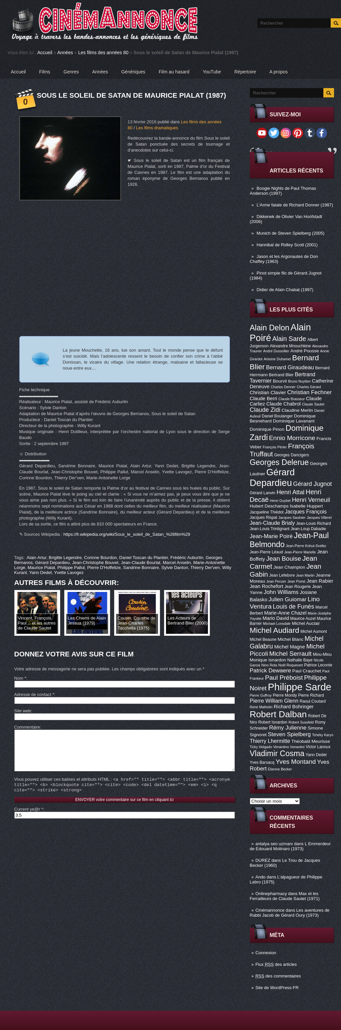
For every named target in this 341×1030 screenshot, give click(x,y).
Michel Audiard (274, 630)
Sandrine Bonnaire (141, 567)
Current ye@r (28, 819)
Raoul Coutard (313, 701)
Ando (260, 876)
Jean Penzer (276, 581)
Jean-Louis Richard (313, 523)
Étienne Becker (280, 769)
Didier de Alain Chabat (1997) (284, 289)
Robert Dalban (278, 714)
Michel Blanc (290, 639)
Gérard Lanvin (262, 493)
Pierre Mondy (285, 695)
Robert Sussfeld (301, 722)
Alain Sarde (289, 338)
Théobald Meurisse (310, 741)
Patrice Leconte (318, 665)
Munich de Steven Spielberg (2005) (290, 233)
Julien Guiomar (287, 599)
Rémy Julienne (287, 728)
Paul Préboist (284, 677)
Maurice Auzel (302, 618)
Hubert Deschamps (269, 506)
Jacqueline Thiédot (267, 512)
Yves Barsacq (262, 762)
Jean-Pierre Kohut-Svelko (306, 546)
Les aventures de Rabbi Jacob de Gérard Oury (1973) (290, 913)
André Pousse (304, 350)
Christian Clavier (268, 392)
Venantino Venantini (288, 747)
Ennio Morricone (292, 437)
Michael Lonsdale (277, 624)
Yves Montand (295, 761)
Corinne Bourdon (100, 557)
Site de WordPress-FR (277, 987)
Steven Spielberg (289, 734)
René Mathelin (261, 707)
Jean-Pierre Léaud (266, 552)
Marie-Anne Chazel (285, 613)
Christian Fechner (309, 392)
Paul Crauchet (306, 670)
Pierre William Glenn (274, 701)
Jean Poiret (296, 581)
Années (65, 52)
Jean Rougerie (297, 586)
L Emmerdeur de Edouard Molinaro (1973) (290, 846)
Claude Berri (263, 398)
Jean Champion (289, 567)
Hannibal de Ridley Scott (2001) (287, 244)
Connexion (266, 952)
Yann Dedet (316, 754)
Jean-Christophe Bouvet (95, 562)
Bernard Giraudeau (290, 367)
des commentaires (278, 975)
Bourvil (280, 381)
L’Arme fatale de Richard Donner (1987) (294, 204)
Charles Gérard (309, 387)
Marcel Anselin (177, 562)
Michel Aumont (313, 631)
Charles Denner (283, 387)
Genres (71, 71)
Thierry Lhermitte (270, 741)
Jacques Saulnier (292, 517)
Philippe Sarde (299, 686)
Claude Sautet (313, 404)
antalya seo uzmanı (274, 843)
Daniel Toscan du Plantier (143, 557)
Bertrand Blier (281, 375)
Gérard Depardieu (272, 477)
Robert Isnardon (272, 722)
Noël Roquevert (290, 665)
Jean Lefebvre (282, 575)
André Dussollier (276, 351)
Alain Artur (36, 557)
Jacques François (306, 512)
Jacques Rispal (263, 517)
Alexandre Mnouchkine (290, 346)
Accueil (44, 52)
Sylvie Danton (174, 567)
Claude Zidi (265, 409)
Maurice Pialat (41, 567)
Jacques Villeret (319, 517)
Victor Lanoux (318, 746)
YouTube (212, 71)
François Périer (275, 447)
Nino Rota (269, 665)
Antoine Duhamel (277, 359)
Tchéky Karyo (322, 735)
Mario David (275, 618)
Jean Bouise (283, 558)
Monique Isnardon (268, 659)
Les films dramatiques (157, 127)
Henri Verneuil (311, 500)
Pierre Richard (311, 695)
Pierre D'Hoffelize (104, 567)
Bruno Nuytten (299, 381)
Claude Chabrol (283, 403)
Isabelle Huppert (306, 506)
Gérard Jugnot (312, 484)
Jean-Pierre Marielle (300, 552)
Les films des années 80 (103, 52)
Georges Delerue (279, 462)
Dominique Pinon (267, 429)
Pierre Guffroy (261, 695)
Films (44, 71)
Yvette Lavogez (69, 572)
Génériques (133, 71)
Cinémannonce (270, 910)
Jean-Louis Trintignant (270, 528)
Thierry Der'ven (205, 567)
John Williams (281, 592)
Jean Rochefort (266, 586)
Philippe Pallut (71, 567)
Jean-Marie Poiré (271, 536)
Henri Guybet (280, 501)
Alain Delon (269, 327)
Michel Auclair (306, 623)
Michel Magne (289, 646)
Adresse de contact (34, 694)
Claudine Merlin (297, 410)
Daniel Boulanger (277, 416)
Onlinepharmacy (271, 893)
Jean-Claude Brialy (272, 523)
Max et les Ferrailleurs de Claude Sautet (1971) (285, 896)
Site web (22, 710)
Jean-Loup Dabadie (308, 528)
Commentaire (27, 727)
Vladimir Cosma (277, 753)
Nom (20, 678)
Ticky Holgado (261, 747)
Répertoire (245, 71)
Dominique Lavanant (293, 420)
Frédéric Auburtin (186, 557)
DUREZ (263, 860)
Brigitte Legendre (65, 557)
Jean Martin (305, 575)
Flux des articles (276, 964)
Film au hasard (174, 71)
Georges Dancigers (291, 455)
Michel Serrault (290, 653)
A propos (278, 71)
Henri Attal (290, 492)
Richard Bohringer (294, 706)
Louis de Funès (293, 606)
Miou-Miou (322, 654)
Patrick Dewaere (270, 670)
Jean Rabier (319, 581)
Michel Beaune (263, 639)
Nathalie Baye (299, 660)
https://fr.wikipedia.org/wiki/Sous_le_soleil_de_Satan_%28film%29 (127, 534)
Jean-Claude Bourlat (140, 562)
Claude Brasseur (291, 399)
